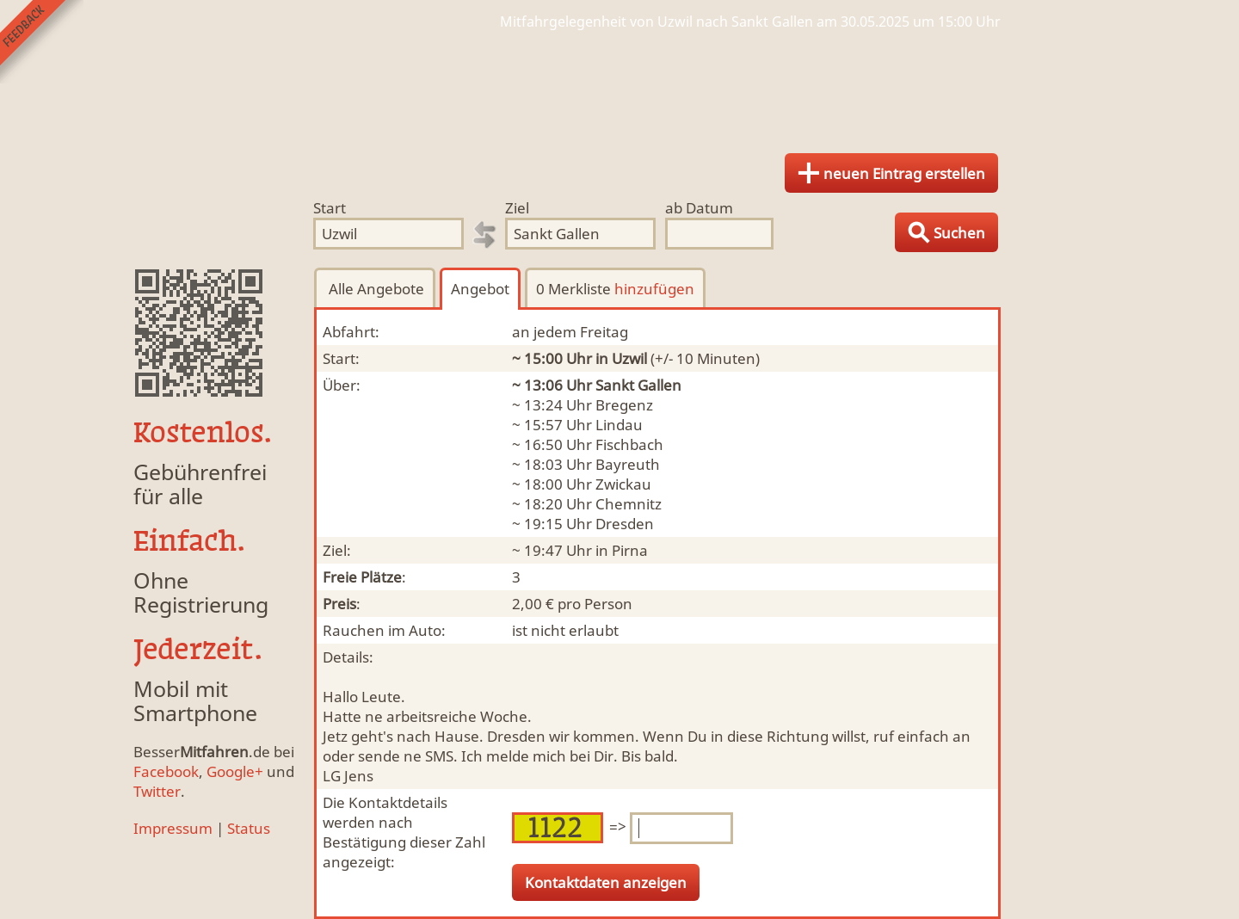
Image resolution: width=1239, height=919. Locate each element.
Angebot (480, 289)
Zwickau (623, 484)
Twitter (157, 791)
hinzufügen (654, 289)
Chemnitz (628, 504)
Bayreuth (627, 464)
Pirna (630, 550)
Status (248, 828)
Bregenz (624, 405)
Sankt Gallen (638, 385)
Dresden (624, 524)
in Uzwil (621, 358)
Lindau (619, 425)
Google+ (234, 771)
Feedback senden (41, 41)
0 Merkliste (615, 289)
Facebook (166, 771)
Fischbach (629, 444)
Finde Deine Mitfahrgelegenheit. (619, 86)
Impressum (173, 828)
